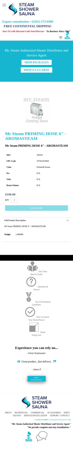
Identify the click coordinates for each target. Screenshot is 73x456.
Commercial (37, 413)
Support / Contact (60, 415)
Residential (21, 413)
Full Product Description (15, 220)
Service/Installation (35, 415)
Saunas (17, 415)
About (8, 413)
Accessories (54, 413)
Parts (67, 413)
